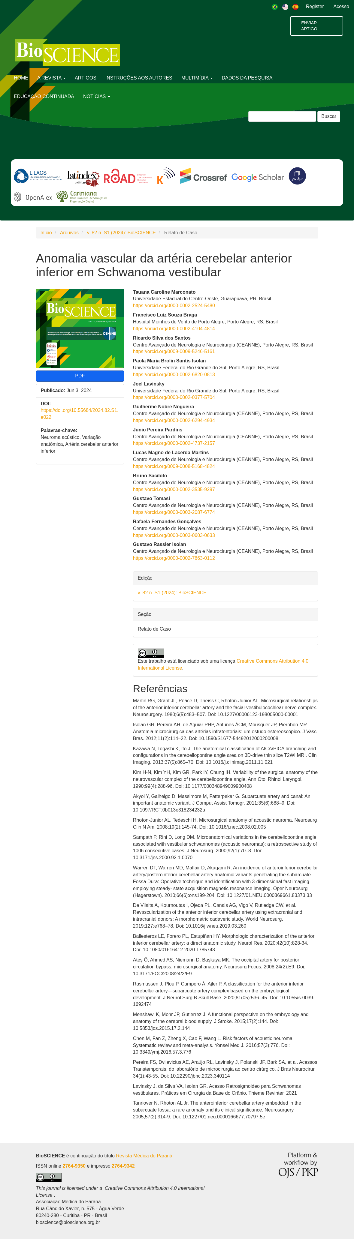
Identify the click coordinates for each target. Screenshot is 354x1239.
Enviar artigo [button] (309, 25)
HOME (21, 77)
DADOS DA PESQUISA (247, 77)
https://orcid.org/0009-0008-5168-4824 (174, 466)
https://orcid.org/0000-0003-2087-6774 (174, 512)
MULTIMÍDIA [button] (197, 77)
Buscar (328, 116)
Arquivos (69, 232)
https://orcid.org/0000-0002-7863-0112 (174, 558)
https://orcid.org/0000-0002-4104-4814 (174, 328)
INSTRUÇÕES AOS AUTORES (138, 77)
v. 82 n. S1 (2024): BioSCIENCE (121, 232)
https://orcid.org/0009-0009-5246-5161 (174, 351)
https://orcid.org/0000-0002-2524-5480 (174, 305)
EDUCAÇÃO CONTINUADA (44, 96)
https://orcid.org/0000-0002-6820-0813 (174, 374)
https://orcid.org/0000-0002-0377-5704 (174, 397)
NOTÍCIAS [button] (96, 96)
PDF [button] (80, 375)
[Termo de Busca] (282, 116)
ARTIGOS (85, 77)
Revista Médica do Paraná (144, 1155)
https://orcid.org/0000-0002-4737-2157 (174, 443)
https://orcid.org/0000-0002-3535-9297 (174, 489)
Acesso (341, 6)
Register (315, 6)
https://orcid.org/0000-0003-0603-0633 (174, 535)
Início (46, 232)
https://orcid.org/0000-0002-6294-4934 (174, 420)
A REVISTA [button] (51, 77)
